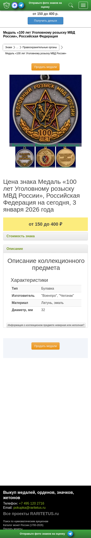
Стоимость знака (20, 236)
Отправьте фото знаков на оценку (45, 4)
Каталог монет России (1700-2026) (23, 525)
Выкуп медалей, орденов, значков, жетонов (38, 495)
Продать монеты (12, 528)
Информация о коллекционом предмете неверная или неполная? (46, 325)
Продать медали (45, 67)
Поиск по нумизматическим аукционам (25, 521)
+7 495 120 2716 (31, 503)
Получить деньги (45, 20)
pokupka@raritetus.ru (29, 507)
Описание (14, 248)
